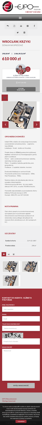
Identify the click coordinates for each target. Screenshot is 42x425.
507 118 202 (21, 82)
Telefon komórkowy (11, 324)
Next (36, 124)
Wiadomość (7, 347)
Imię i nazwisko (8, 305)
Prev (5, 124)
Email (4, 314)
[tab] (5, 98)
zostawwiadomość (21, 89)
